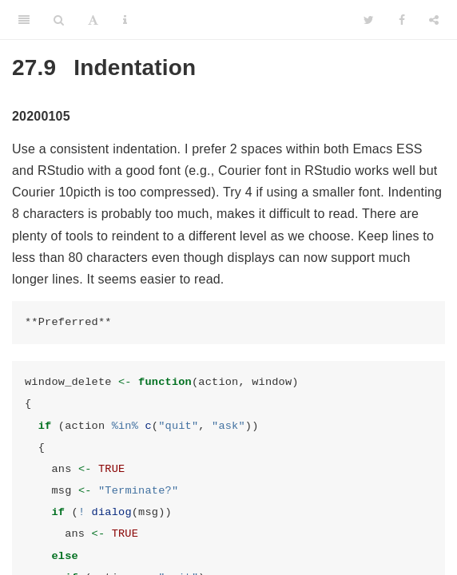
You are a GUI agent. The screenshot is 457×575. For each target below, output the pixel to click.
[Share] (434, 20)
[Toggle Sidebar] (24, 20)
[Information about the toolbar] (125, 20)
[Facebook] (402, 20)
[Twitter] (369, 20)
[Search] (59, 20)
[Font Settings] (93, 20)
